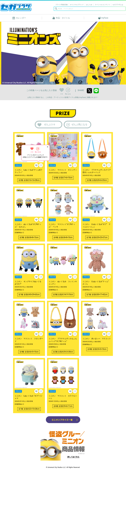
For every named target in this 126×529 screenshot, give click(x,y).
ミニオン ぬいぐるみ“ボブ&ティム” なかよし (28, 225)
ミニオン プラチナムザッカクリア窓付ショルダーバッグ (97, 171)
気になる (68, 90)
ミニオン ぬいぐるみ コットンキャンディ (63, 282)
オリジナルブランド (77, 5)
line (96, 90)
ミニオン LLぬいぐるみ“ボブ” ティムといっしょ (97, 225)
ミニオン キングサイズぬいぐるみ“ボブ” (28, 282)
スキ (61, 89)
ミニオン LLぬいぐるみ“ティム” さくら (97, 282)
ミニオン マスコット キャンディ (63, 170)
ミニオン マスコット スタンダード (29, 340)
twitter (89, 90)
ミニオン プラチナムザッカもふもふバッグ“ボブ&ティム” (63, 340)
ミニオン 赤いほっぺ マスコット (97, 339)
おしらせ (89, 5)
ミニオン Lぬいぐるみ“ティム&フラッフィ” (28, 171)
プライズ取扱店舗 (61, 5)
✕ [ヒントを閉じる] (47, 147)
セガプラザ (16, 7)
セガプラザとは (118, 5)
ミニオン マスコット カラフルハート (63, 397)
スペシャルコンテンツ (102, 5)
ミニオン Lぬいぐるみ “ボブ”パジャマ (28, 397)
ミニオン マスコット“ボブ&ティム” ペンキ (62, 225)
